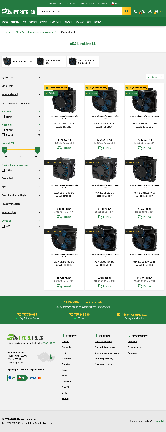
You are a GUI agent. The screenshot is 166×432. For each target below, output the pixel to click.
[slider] (4, 149)
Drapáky (44, 22)
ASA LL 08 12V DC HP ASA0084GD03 (144, 263)
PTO (25, 22)
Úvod (8, 32)
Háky (52, 22)
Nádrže (6, 22)
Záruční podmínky (104, 358)
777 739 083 (13, 422)
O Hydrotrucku (87, 3)
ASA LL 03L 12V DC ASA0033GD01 (64, 125)
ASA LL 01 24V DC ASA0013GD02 (64, 194)
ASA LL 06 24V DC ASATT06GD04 (104, 125)
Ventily (98, 22)
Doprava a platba (54, 3)
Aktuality (71, 3)
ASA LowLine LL (69, 32)
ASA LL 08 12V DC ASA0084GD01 (104, 263)
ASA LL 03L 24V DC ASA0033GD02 (145, 194)
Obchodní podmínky (105, 347)
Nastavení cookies (104, 364)
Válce (59, 22)
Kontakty (102, 3)
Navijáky (80, 22)
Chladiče (69, 22)
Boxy (89, 22)
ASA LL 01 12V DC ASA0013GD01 (104, 194)
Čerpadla (16, 22)
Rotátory (33, 22)
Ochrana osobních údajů (107, 352)
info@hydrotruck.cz (41, 422)
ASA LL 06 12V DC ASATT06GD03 (64, 263)
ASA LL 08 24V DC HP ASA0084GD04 (144, 125)
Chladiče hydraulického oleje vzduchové (36, 32)
